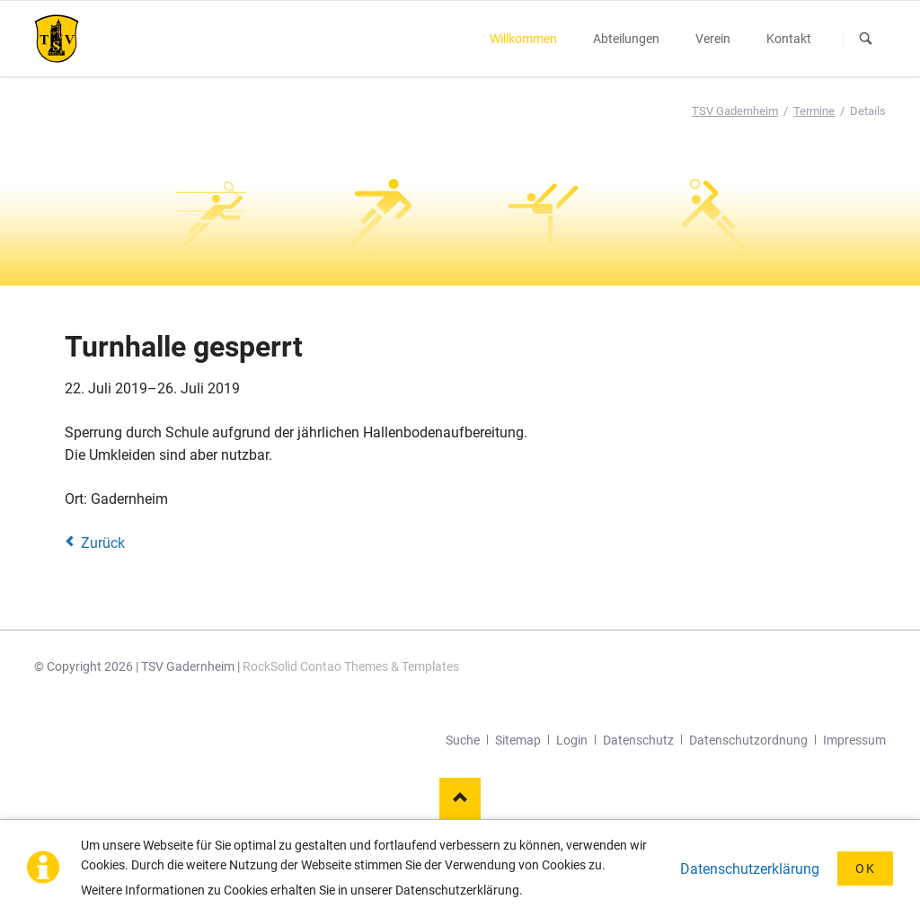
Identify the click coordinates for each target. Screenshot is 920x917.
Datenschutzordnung (748, 740)
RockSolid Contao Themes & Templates (351, 666)
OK (865, 868)
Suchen (866, 39)
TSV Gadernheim (735, 111)
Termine (814, 111)
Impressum (854, 740)
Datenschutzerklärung (749, 868)
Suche (463, 740)
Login (572, 740)
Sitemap (518, 740)
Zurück (103, 542)
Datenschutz (638, 740)
